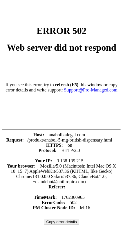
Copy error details (61, 222)
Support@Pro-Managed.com (90, 89)
